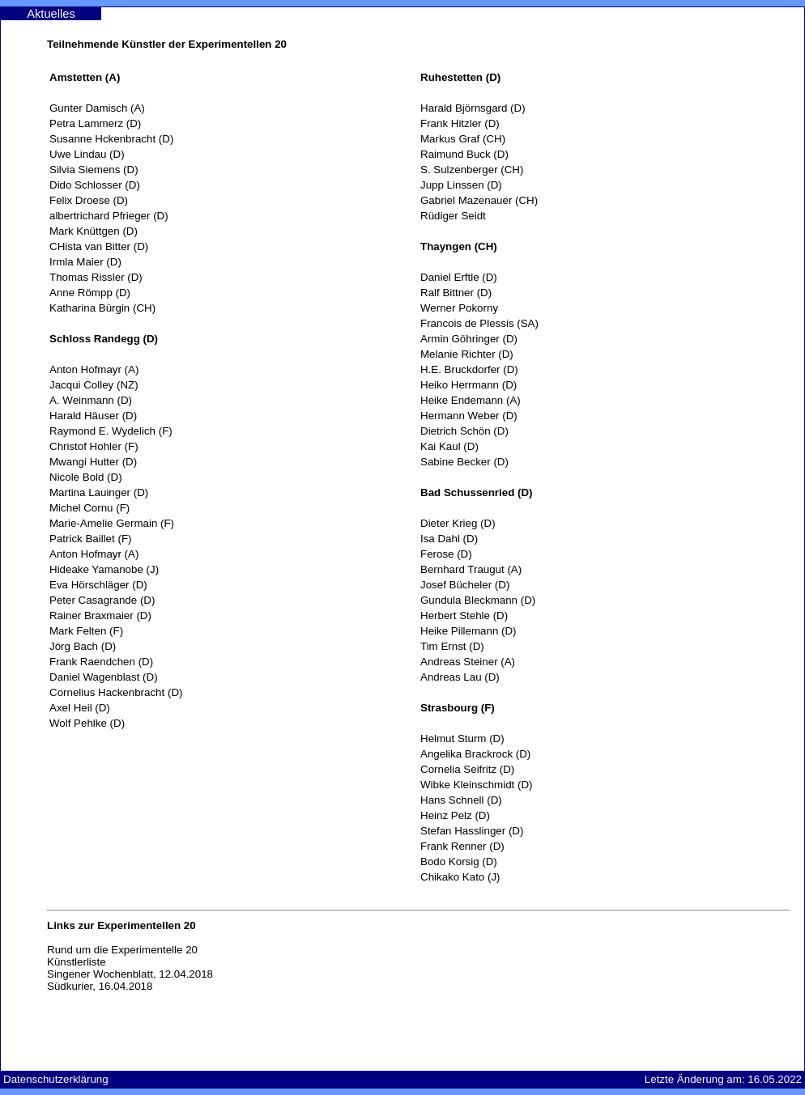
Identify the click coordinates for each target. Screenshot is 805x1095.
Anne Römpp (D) (89, 292)
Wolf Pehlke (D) (87, 723)
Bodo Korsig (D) (458, 861)
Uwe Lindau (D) (87, 154)
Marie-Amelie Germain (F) (111, 523)
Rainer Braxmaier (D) (100, 615)
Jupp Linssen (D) (461, 185)
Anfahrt (653, 13)
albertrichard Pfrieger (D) (108, 216)
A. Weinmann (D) (90, 400)
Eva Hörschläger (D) (98, 585)
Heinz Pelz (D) (455, 815)
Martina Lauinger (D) (98, 492)
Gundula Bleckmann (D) (477, 600)
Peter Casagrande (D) (102, 600)
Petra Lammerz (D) (95, 123)
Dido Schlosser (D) (94, 185)
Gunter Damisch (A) (97, 108)
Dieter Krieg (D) (458, 523)
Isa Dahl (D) (449, 539)
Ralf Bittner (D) (456, 292)
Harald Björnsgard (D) (473, 108)
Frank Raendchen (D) (101, 662)
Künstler (352, 13)
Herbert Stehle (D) (464, 615)
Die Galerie (151, 13)
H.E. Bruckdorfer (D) (469, 369)
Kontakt (553, 13)
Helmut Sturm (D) (462, 738)
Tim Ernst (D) (452, 646)
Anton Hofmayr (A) (93, 369)
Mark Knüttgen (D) (93, 231)
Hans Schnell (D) (461, 800)
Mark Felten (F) (86, 631)
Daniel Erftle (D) (458, 277)
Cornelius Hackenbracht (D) (115, 692)
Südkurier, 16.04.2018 (99, 986)
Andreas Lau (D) (460, 677)
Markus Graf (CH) (462, 139)
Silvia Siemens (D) (93, 169)
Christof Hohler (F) (93, 446)
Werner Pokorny (459, 308)
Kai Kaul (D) (449, 446)
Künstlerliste (76, 962)
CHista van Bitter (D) (98, 246)
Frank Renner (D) (462, 846)
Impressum (754, 13)
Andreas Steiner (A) (467, 662)
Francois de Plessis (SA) (479, 323)
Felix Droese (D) (88, 200)
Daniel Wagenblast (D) (103, 677)
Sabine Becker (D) (464, 462)
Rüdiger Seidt (453, 216)
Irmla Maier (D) (85, 262)
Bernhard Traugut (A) (471, 569)
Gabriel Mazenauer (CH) (479, 200)
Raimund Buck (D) (464, 154)
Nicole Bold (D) (85, 477)
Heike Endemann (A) (470, 400)
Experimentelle (453, 13)
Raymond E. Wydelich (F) (110, 431)
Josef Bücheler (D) (464, 585)
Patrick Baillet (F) (90, 539)
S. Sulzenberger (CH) (471, 169)
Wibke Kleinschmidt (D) (476, 785)
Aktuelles (51, 13)
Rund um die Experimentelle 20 (122, 950)
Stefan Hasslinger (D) (471, 831)
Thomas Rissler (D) (96, 277)
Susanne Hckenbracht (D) (111, 139)
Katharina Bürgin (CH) (102, 308)
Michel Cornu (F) (89, 508)
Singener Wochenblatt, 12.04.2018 (130, 974)
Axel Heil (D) (79, 708)
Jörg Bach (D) (82, 646)
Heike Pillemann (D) (468, 631)
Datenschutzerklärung (56, 1079)
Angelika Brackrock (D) (475, 754)
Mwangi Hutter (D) (93, 462)
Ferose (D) (446, 554)
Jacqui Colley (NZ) (93, 385)
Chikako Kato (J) (460, 877)
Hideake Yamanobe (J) (104, 569)
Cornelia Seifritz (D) (467, 769)
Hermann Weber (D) (469, 416)
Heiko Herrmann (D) (468, 385)
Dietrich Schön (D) (464, 431)
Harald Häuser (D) (93, 416)
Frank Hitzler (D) (460, 123)
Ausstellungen (252, 13)
